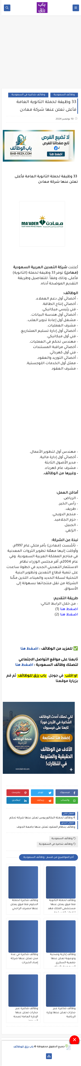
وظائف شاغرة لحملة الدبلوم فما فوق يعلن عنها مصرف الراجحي (23, 904)
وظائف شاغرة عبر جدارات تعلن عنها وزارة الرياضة (59, 1012)
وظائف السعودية (62, 95)
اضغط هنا (67, 609)
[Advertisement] (40, 53)
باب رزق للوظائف (22, 1047)
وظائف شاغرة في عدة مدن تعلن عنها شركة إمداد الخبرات (23, 958)
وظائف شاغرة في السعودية (27, 95)
